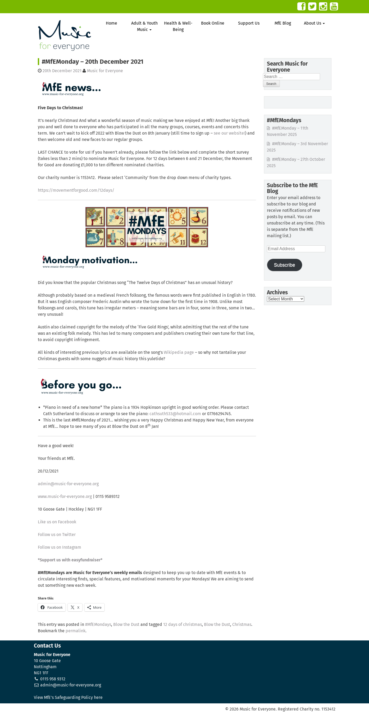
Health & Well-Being (178, 26)
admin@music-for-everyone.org (68, 483)
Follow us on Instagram (59, 547)
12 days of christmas (182, 624)
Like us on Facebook (57, 521)
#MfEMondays (98, 624)
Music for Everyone (105, 70)
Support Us (248, 23)
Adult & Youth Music (144, 26)
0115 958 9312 (52, 678)
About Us (314, 23)
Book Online (212, 23)
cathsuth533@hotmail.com (175, 413)
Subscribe (284, 265)
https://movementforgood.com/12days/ (76, 190)
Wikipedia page (179, 352)
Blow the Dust (126, 624)
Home (111, 23)
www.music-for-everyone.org (65, 496)
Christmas (241, 624)
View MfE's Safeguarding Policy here (68, 697)
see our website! (229, 133)
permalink (75, 630)
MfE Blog (283, 23)
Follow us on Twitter (57, 534)
